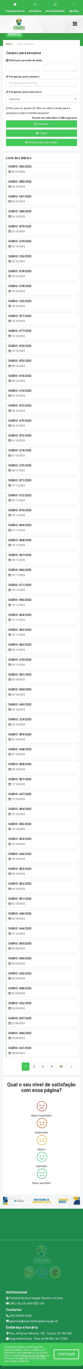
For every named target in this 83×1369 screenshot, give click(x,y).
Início (9, 43)
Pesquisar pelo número (22, 76)
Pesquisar (41, 123)
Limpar (41, 133)
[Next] (61, 1066)
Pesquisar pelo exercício (24, 91)
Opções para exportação (41, 142)
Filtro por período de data (24, 60)
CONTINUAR (66, 1354)
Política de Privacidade (32, 1355)
